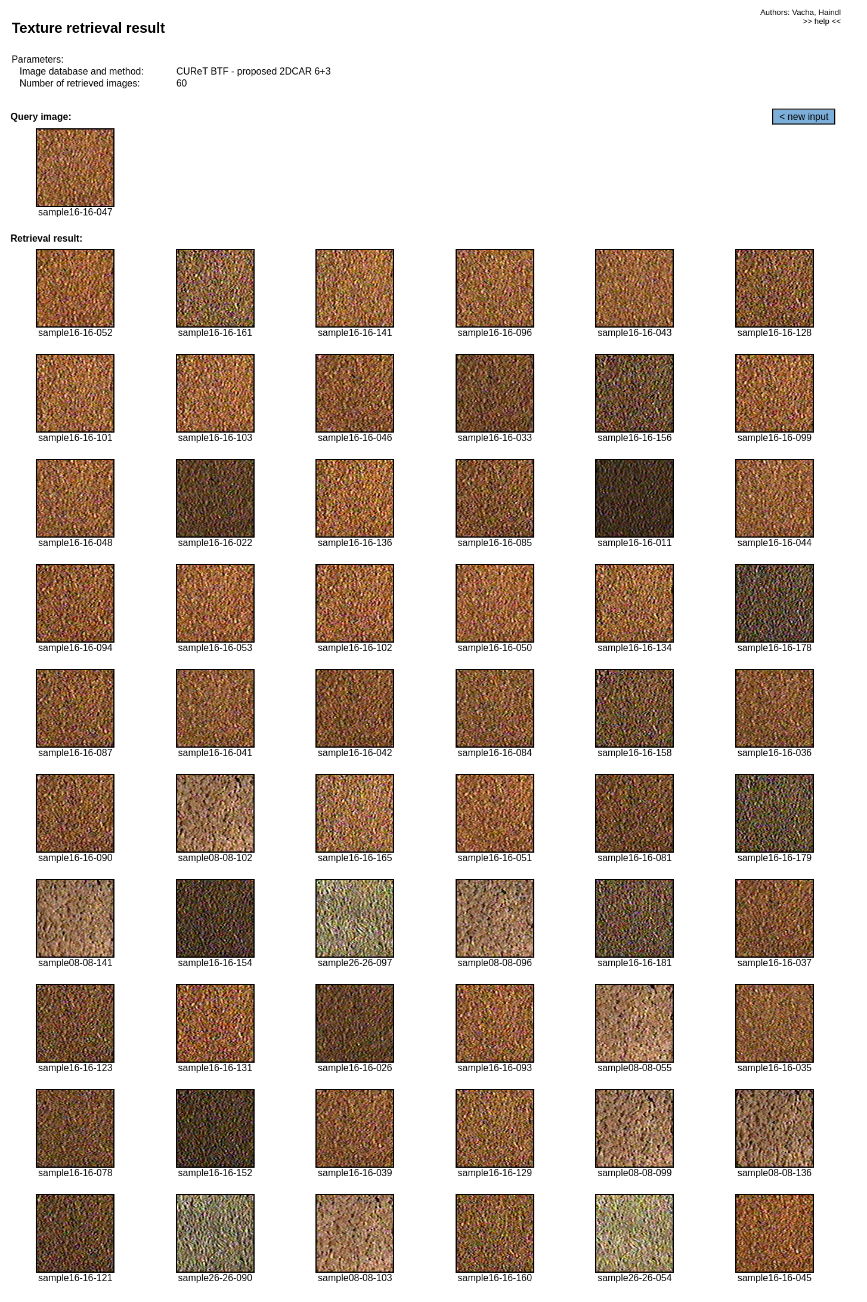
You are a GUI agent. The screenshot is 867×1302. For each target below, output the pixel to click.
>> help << (822, 21)
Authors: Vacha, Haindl (800, 12)
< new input (803, 117)
